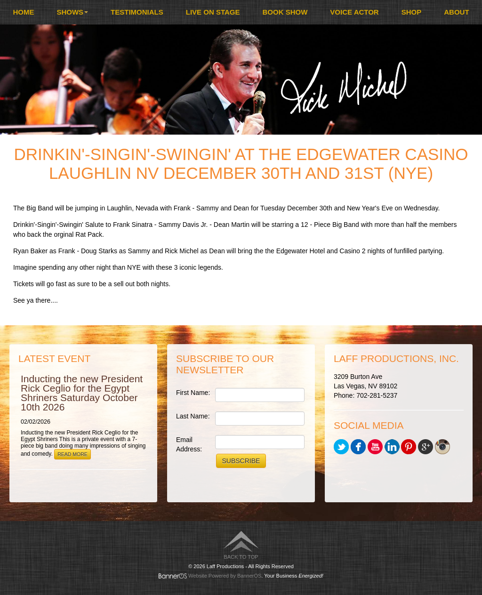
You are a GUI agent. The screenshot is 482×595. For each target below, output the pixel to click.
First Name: (193, 392)
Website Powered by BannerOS (224, 576)
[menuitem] (23, 12)
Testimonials (137, 12)
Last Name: (193, 416)
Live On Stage (213, 12)
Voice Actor (354, 12)
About (456, 12)
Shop (412, 12)
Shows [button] (72, 12)
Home (23, 12)
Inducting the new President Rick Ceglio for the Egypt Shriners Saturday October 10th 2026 (82, 392)
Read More (72, 454)
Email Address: (189, 444)
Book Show (285, 12)
